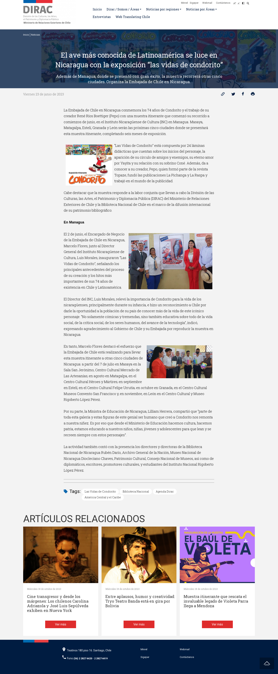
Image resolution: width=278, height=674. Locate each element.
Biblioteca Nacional (136, 491)
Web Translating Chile (132, 17)
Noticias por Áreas (200, 9)
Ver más (60, 624)
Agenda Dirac (165, 491)
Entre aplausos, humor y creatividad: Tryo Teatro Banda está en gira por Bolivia (140, 601)
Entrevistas (102, 17)
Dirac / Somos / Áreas (123, 9)
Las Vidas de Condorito (100, 491)
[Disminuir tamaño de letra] (240, 2)
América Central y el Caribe (103, 497)
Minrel (184, 2)
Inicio (97, 9)
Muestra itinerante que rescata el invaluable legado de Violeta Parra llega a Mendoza (216, 601)
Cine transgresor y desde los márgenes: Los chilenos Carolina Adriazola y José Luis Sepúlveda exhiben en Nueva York (57, 603)
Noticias (35, 34)
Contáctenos (223, 2)
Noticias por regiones (162, 9)
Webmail (207, 2)
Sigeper (194, 2)
